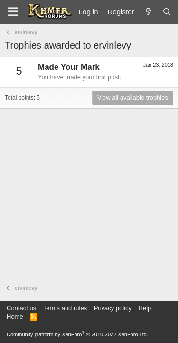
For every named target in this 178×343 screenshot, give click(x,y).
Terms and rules (65, 308)
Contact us (21, 308)
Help (145, 308)
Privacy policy (112, 308)
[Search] (167, 11)
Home (15, 316)
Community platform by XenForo (77, 334)
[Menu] (13, 12)
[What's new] (148, 11)
